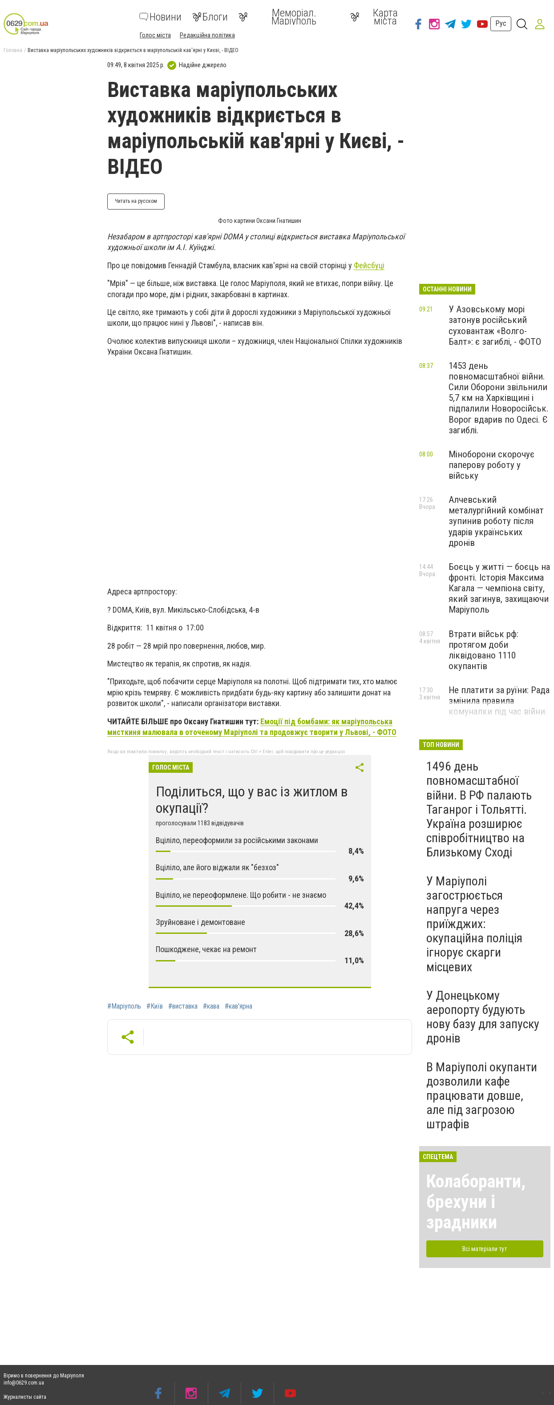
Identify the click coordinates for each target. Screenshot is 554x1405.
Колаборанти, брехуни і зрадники (476, 1202)
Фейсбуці (369, 265)
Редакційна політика (207, 35)
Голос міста (155, 35)
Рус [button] (500, 23)
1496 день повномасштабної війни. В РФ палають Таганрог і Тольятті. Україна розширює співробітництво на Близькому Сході (479, 809)
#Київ (154, 1006)
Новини (160, 16)
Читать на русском (136, 201)
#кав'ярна (238, 1006)
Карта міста (374, 17)
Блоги (210, 16)
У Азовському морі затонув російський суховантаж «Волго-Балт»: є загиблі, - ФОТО (495, 325)
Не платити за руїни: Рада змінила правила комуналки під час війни (499, 701)
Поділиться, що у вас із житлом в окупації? (252, 799)
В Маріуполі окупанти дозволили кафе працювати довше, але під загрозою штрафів (481, 1096)
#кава (211, 1006)
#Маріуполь (124, 1006)
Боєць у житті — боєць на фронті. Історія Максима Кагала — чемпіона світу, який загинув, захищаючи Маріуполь (499, 588)
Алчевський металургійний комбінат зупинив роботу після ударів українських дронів (496, 521)
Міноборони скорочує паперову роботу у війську (491, 465)
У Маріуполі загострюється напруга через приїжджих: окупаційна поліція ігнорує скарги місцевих (474, 924)
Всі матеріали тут (484, 1248)
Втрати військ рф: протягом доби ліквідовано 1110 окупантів (483, 650)
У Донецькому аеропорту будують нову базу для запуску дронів (482, 1017)
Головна (13, 50)
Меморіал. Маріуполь (277, 17)
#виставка (183, 1006)
